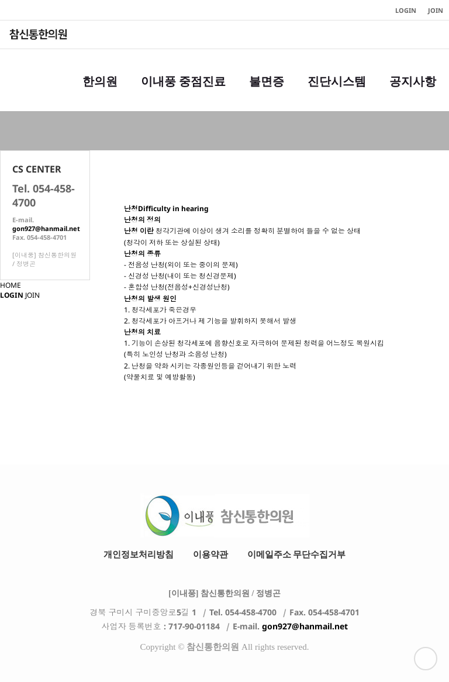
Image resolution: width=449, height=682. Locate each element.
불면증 (266, 93)
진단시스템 (337, 93)
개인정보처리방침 (138, 554)
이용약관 (210, 554)
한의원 (100, 93)
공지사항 (412, 93)
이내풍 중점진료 (183, 93)
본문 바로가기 (0, 0)
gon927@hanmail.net (46, 228)
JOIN (32, 295)
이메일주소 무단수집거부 (296, 554)
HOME (10, 285)
